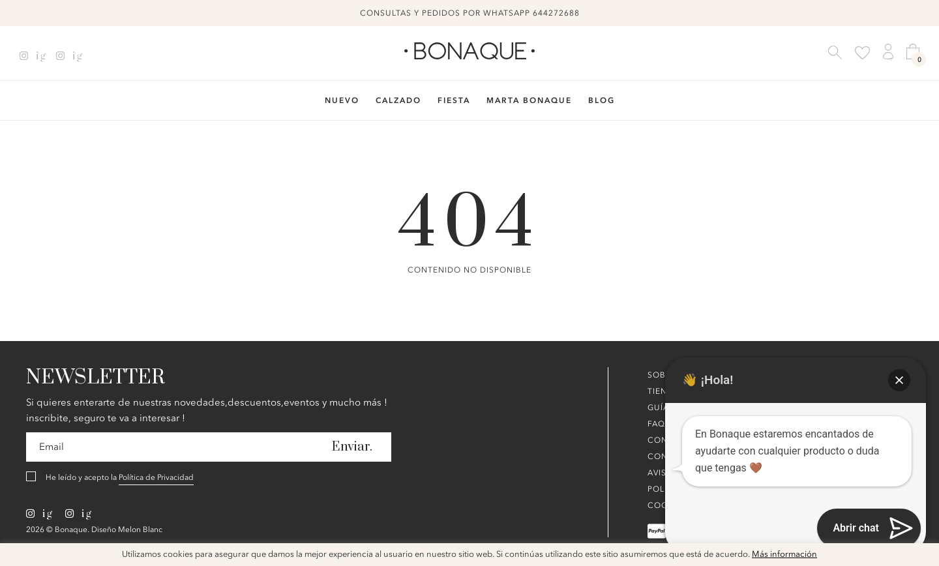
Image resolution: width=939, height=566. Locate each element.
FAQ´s (660, 424)
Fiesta (454, 100)
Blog (601, 100)
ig (33, 56)
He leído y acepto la (120, 477)
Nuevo (342, 100)
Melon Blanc (140, 529)
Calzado (398, 100)
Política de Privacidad (156, 477)
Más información (784, 554)
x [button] (919, 557)
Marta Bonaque (529, 100)
